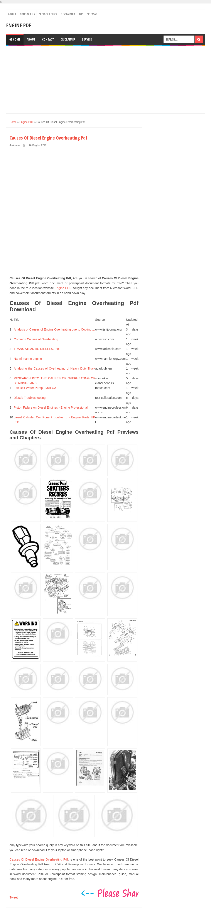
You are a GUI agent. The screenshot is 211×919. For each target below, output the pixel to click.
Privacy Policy (48, 14)
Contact (48, 39)
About (12, 14)
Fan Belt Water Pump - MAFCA (35, 388)
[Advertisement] (105, 79)
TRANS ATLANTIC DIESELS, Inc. (37, 349)
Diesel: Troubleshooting (30, 397)
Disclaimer (68, 14)
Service (87, 39)
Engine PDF (18, 25)
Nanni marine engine (28, 358)
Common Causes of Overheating (36, 339)
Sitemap (92, 14)
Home (14, 39)
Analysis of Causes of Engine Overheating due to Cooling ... (54, 329)
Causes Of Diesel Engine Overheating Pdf (39, 859)
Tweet (14, 897)
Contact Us (27, 14)
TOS (81, 14)
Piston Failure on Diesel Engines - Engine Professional (51, 407)
